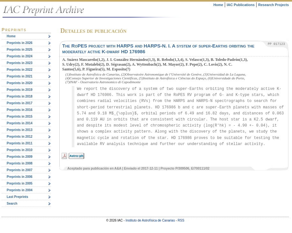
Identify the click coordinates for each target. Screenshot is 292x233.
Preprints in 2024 (20, 56)
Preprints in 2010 (20, 150)
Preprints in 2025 (20, 49)
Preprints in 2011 (20, 143)
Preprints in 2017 (20, 103)
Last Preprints (17, 197)
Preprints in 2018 (20, 96)
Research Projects (273, 5)
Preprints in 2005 (20, 183)
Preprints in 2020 (20, 83)
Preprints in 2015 (20, 116)
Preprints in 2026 (20, 43)
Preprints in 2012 (20, 136)
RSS (181, 220)
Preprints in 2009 (20, 156)
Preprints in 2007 (20, 170)
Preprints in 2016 (20, 110)
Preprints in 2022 (20, 69)
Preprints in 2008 (20, 163)
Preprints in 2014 (20, 123)
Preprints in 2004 (20, 190)
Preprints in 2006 (20, 176)
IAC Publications (240, 5)
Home (218, 5)
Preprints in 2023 (20, 63)
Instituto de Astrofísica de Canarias (150, 220)
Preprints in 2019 (20, 89)
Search (12, 203)
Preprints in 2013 (20, 130)
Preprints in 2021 (20, 76)
